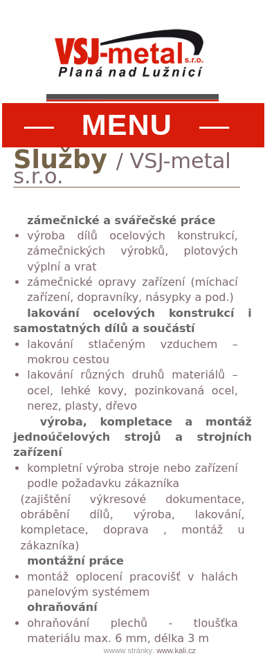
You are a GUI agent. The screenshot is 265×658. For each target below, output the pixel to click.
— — (127, 124)
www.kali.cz (176, 650)
